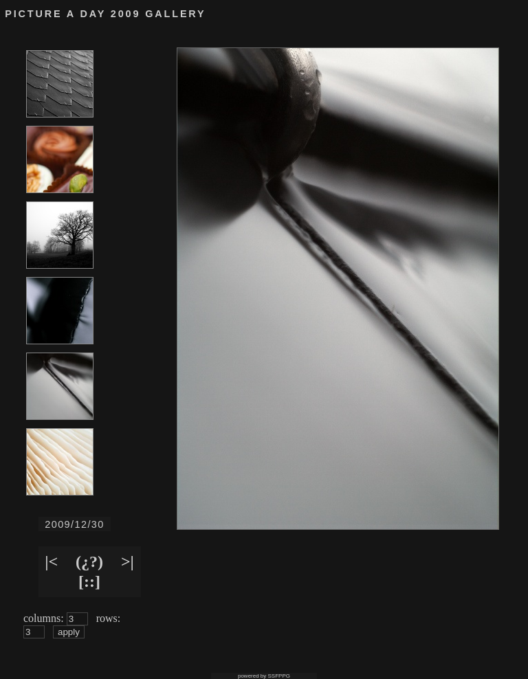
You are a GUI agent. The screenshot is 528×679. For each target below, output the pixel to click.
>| (127, 561)
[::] (89, 581)
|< (51, 561)
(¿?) (89, 561)
